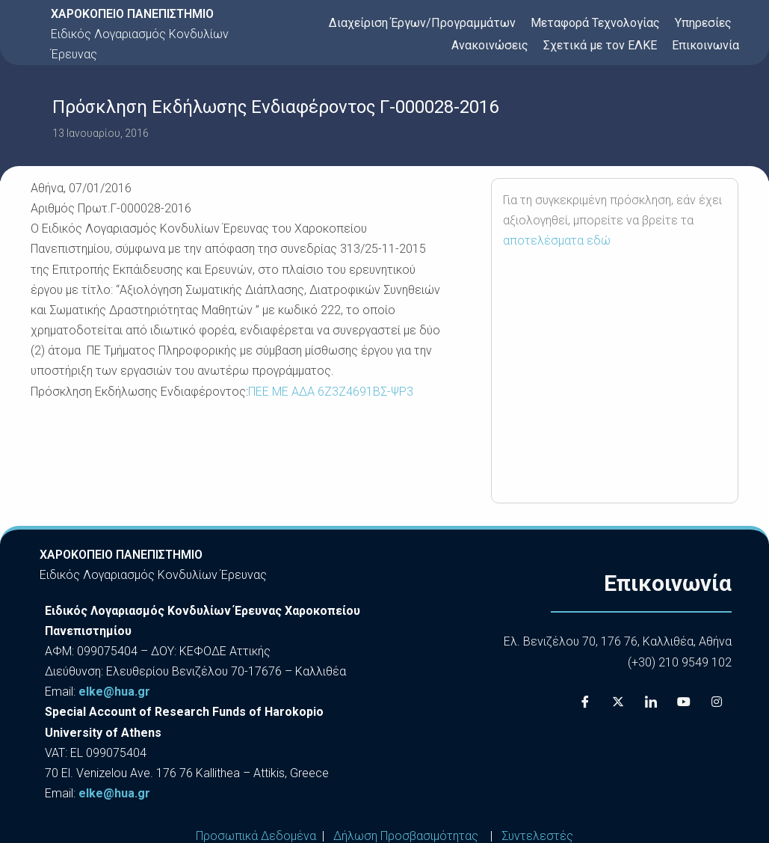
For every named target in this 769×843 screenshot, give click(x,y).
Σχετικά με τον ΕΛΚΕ (600, 45)
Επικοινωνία (705, 45)
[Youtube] (684, 702)
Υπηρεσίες (703, 23)
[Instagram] (716, 702)
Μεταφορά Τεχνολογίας (595, 23)
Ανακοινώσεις (489, 45)
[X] (618, 702)
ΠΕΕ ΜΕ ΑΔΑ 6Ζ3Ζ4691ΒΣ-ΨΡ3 (330, 391)
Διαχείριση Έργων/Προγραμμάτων (422, 23)
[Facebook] (585, 702)
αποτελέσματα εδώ (557, 240)
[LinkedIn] (651, 702)
